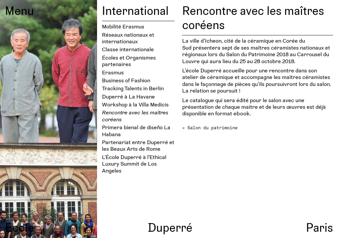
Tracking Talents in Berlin (133, 88)
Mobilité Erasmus (123, 26)
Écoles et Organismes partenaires (129, 60)
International (135, 10)
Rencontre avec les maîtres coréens (135, 115)
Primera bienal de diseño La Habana (136, 130)
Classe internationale (128, 49)
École (19, 227)
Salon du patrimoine (212, 127)
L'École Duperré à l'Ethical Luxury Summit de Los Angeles (134, 163)
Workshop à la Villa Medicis (135, 104)
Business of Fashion (126, 80)
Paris (319, 227)
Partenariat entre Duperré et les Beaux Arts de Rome (138, 145)
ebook (241, 113)
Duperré (170, 227)
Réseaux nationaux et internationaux (128, 38)
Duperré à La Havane (128, 96)
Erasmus (113, 72)
